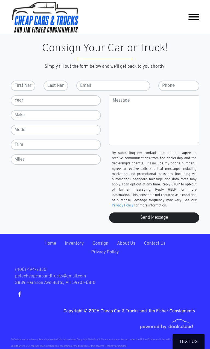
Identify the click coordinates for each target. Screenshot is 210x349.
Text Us (188, 341)
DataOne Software (98, 339)
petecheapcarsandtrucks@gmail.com (50, 276)
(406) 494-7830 (30, 270)
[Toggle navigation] (193, 17)
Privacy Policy (122, 205)
